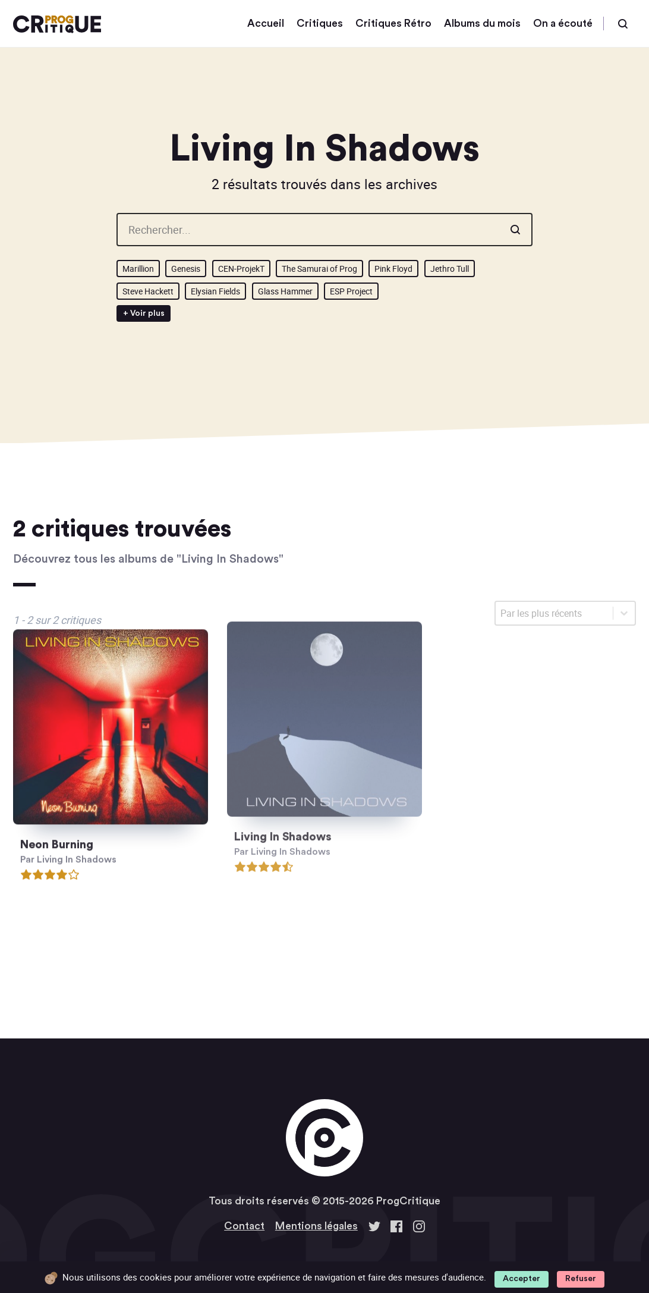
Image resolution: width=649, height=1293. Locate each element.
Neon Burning (56, 833)
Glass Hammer (285, 291)
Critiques (320, 23)
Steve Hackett (148, 291)
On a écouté (563, 23)
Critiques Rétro (393, 23)
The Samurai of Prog (319, 268)
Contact (244, 1226)
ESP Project (351, 291)
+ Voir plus (144, 313)
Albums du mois (482, 23)
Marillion (138, 268)
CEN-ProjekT (241, 268)
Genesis (185, 268)
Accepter (521, 1279)
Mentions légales (316, 1226)
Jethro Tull (449, 268)
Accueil (265, 23)
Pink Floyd (393, 268)
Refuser (580, 1279)
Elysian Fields (215, 291)
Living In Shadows (283, 818)
